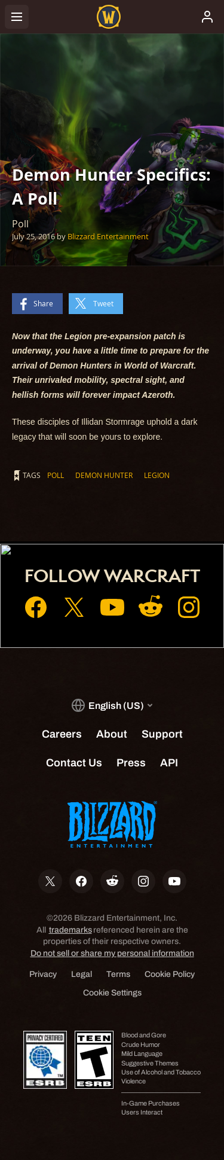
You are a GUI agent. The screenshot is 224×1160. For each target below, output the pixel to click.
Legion (157, 475)
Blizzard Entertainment (108, 236)
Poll (55, 475)
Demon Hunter (104, 475)
